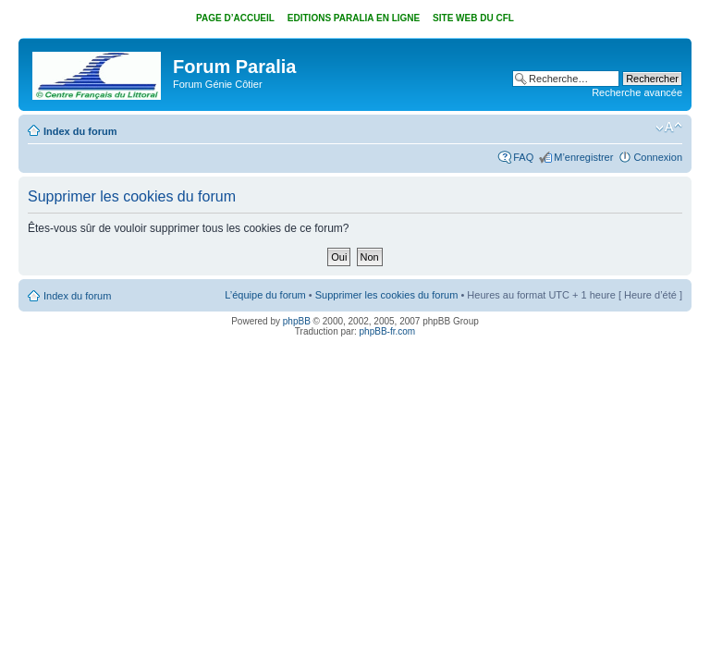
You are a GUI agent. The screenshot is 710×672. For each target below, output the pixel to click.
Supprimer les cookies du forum (387, 294)
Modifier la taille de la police (668, 127)
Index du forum (79, 131)
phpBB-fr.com (388, 331)
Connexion (657, 157)
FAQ (523, 157)
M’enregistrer (583, 157)
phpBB (297, 321)
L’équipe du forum (265, 294)
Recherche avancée (637, 92)
